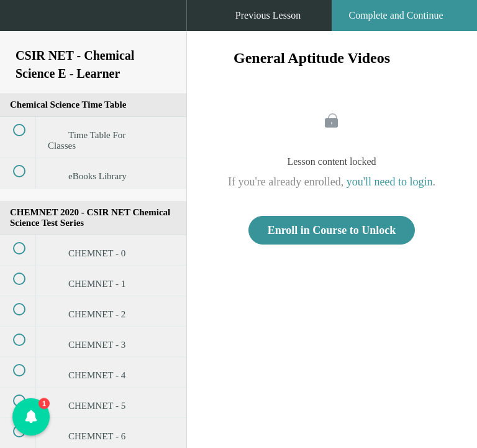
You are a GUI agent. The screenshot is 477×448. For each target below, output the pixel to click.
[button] (21, 22)
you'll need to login (390, 181)
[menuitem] (93, 28)
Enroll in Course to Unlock (332, 230)
